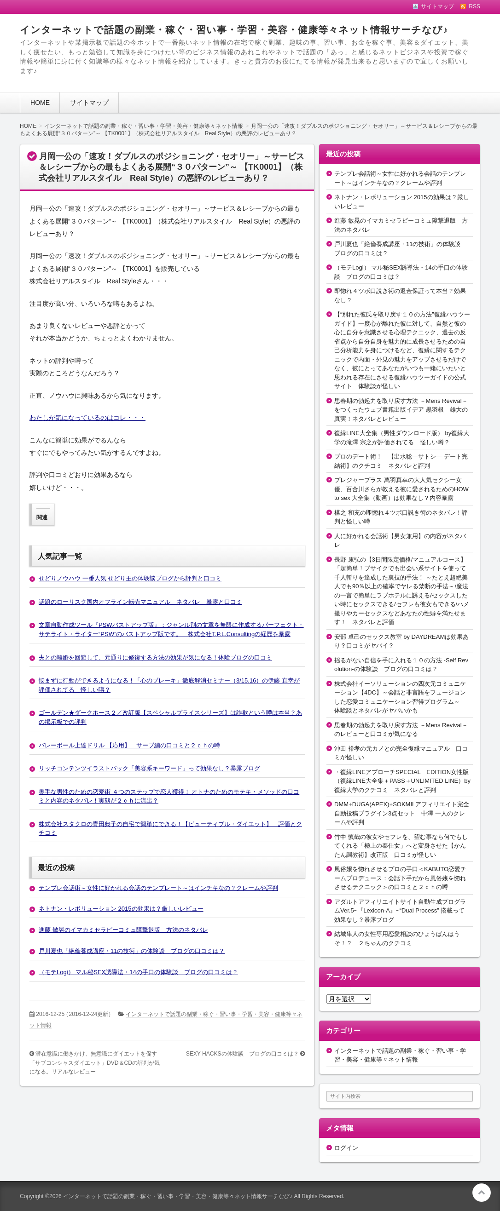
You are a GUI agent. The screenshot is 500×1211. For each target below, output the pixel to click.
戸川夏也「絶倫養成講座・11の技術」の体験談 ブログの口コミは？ (132, 950)
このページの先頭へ (481, 1192)
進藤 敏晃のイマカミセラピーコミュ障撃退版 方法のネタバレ (123, 929)
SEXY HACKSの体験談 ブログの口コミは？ (242, 1053)
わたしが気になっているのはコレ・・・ (87, 417)
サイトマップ (89, 102)
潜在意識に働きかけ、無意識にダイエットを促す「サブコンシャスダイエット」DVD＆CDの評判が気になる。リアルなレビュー (94, 1062)
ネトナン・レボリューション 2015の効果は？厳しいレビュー (121, 908)
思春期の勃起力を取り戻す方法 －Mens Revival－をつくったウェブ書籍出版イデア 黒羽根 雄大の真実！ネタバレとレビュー (401, 409)
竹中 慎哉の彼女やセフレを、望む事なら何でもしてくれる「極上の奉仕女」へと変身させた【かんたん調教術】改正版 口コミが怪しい (401, 845)
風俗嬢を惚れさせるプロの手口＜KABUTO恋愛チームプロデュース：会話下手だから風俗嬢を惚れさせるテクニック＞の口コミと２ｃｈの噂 (400, 878)
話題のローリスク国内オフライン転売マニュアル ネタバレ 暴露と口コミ (140, 601)
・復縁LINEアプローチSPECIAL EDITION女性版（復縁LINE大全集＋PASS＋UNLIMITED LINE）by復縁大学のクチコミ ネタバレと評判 (402, 781)
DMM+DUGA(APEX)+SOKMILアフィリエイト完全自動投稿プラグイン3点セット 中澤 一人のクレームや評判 (401, 813)
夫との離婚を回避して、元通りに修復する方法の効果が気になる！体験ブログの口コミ (155, 657)
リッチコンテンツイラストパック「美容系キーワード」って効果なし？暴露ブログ (149, 768)
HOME (40, 102)
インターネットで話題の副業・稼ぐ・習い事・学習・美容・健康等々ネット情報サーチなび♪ (234, 29)
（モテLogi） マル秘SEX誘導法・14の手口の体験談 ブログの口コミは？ (138, 972)
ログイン (346, 1147)
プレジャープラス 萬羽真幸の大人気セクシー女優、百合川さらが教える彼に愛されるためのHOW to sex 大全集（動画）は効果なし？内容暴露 (401, 488)
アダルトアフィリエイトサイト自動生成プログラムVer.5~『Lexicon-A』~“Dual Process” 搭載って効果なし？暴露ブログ (400, 910)
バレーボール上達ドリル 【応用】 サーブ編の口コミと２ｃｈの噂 (129, 745)
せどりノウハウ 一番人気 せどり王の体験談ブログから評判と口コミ (130, 578)
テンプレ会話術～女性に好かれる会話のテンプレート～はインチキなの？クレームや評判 (158, 887)
